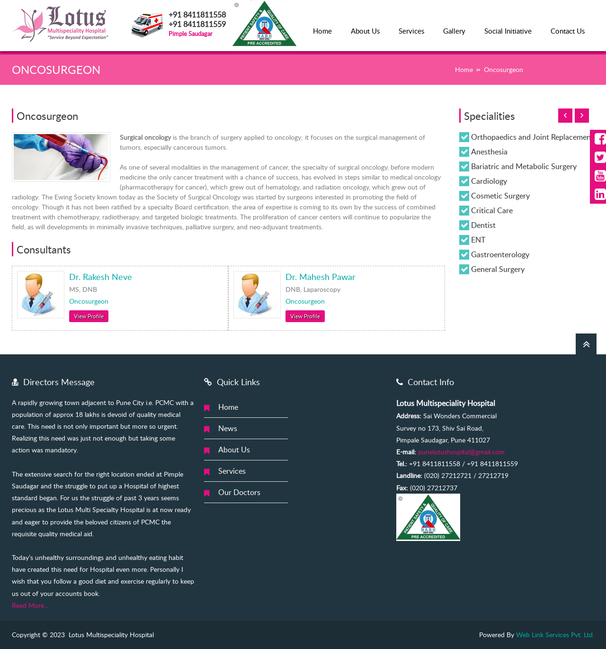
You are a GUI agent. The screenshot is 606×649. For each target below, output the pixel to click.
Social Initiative (508, 31)
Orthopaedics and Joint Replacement (532, 137)
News (227, 428)
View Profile (89, 316)
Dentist (483, 225)
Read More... (30, 605)
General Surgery (498, 269)
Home (322, 31)
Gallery (454, 31)
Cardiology (489, 181)
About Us (365, 31)
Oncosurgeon (88, 301)
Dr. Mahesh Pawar (320, 276)
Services (411, 31)
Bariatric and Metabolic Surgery (524, 166)
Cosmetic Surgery (500, 195)
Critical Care (492, 210)
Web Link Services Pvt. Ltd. (555, 634)
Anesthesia (489, 151)
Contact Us (568, 31)
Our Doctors (239, 492)
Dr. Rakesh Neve (100, 276)
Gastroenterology (500, 254)
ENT (478, 239)
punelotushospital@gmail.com (461, 451)
